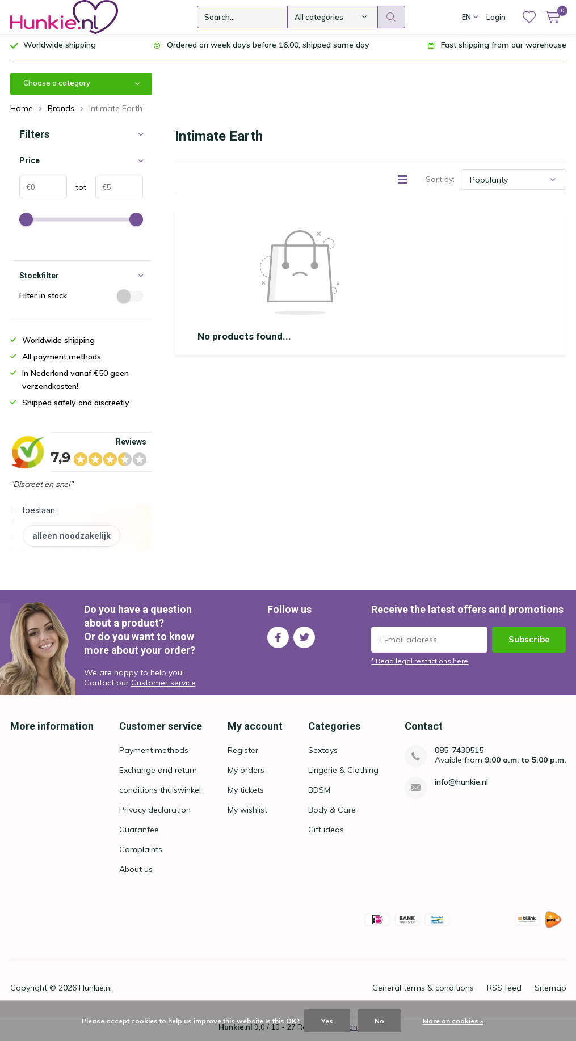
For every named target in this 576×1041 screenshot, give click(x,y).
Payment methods (153, 755)
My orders (246, 774)
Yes (327, 1021)
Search (391, 17)
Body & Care (332, 814)
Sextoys (323, 755)
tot (77, 192)
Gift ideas (326, 834)
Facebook (278, 639)
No (379, 1021)
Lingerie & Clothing (343, 774)
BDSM (319, 794)
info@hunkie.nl (461, 787)
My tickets (246, 794)
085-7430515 (459, 755)
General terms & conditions (423, 992)
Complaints (140, 854)
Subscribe (529, 643)
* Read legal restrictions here (419, 665)
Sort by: (440, 184)
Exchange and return (158, 774)
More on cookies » (453, 1021)
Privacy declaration (155, 814)
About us (136, 874)
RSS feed (504, 992)
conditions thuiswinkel (160, 794)
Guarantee (139, 834)
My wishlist (247, 814)
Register (243, 755)
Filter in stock (81, 300)
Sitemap (550, 992)
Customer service (163, 687)
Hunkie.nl (95, 992)
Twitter (304, 639)
